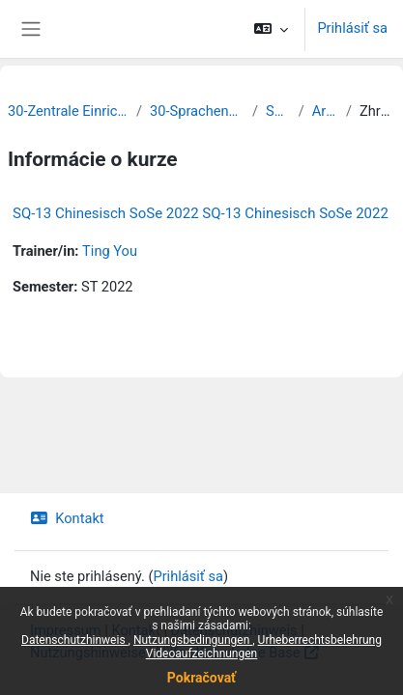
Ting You (109, 251)
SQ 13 (278, 111)
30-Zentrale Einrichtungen (68, 111)
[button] (271, 29)
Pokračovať (201, 677)
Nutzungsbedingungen (192, 640)
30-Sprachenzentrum (197, 111)
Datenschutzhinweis (75, 640)
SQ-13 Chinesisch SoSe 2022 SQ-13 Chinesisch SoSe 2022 (201, 213)
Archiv (325, 111)
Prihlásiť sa (352, 28)
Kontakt (67, 518)
